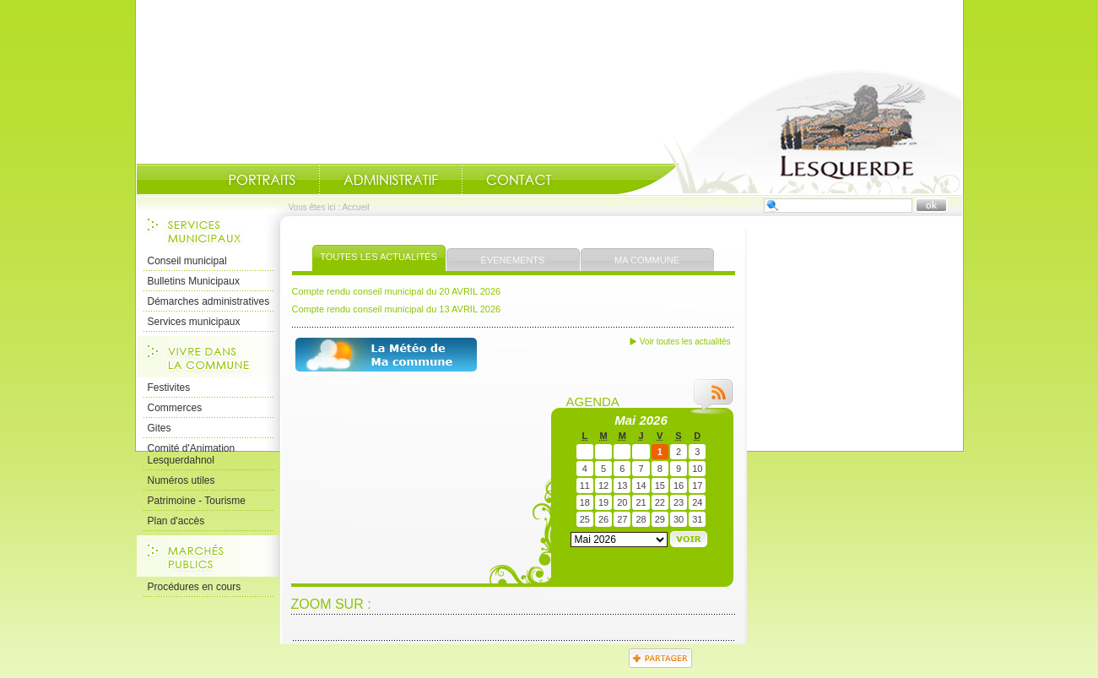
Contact (519, 180)
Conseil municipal (187, 261)
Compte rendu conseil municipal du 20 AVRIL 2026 (396, 291)
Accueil (789, 131)
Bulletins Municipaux (194, 281)
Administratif (391, 180)
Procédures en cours (194, 587)
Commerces (175, 408)
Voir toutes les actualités (685, 341)
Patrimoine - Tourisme (197, 501)
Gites (159, 428)
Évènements (513, 260)
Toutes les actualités (378, 257)
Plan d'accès (176, 521)
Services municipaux (194, 322)
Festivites (169, 387)
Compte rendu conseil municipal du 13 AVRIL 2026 (396, 309)
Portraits (261, 180)
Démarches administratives (209, 301)
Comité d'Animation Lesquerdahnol (191, 454)
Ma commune (646, 260)
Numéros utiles (181, 480)
